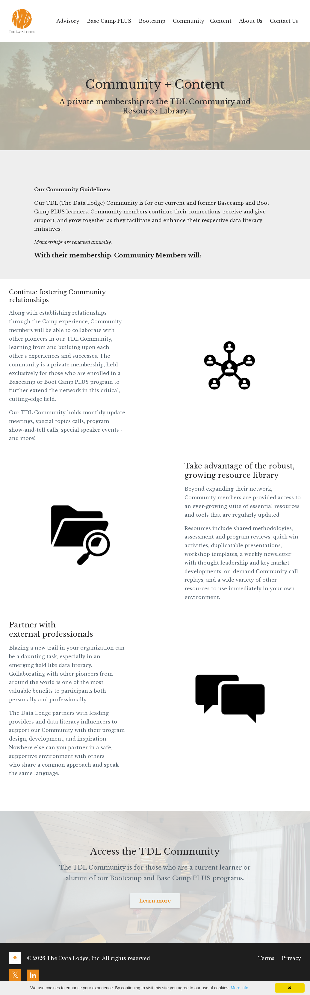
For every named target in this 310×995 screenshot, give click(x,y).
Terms (266, 958)
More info (239, 987)
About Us (250, 21)
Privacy (291, 958)
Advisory (67, 21)
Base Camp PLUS (109, 21)
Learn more (155, 901)
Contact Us (284, 21)
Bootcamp (152, 21)
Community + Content (202, 21)
